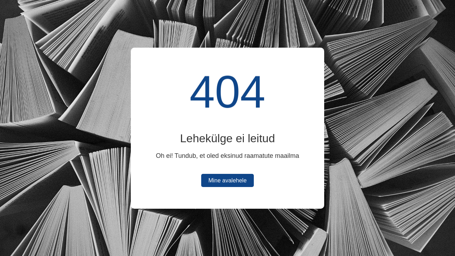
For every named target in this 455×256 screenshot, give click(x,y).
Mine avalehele (227, 180)
